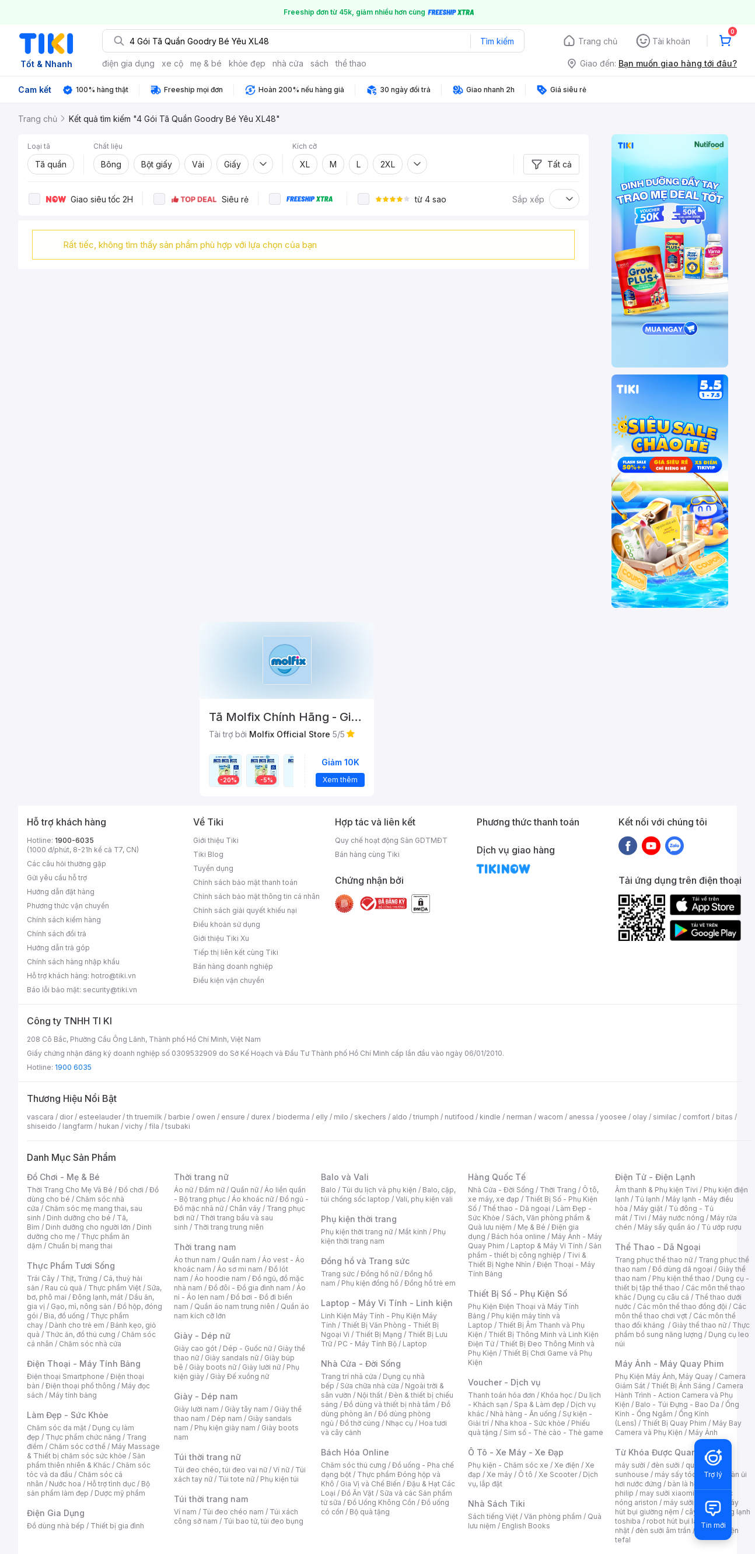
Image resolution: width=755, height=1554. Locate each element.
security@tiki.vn (110, 989)
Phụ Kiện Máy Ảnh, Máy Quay (664, 1376)
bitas (724, 1116)
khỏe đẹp (247, 63)
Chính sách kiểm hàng (64, 919)
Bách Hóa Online (355, 1452)
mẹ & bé (206, 63)
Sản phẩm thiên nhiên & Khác (86, 1460)
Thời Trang (558, 1189)
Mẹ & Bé (532, 1227)
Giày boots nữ (212, 1367)
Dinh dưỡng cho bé (79, 1217)
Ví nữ (281, 1469)
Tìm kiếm (497, 41)
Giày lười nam (196, 1409)
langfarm (77, 1126)
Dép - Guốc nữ (247, 1348)
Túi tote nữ (236, 1479)
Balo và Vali (345, 1177)
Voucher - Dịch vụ (504, 1382)
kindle (490, 1116)
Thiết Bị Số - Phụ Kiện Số (517, 1293)
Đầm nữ (212, 1189)
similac (665, 1116)
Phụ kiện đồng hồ (370, 1283)
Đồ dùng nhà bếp (56, 1525)
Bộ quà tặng (369, 1511)
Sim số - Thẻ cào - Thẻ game (553, 1432)
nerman (519, 1116)
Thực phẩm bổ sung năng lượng (682, 1330)
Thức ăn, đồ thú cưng (81, 1334)
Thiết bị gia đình (117, 1525)
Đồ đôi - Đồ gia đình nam (249, 1287)
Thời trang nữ (201, 1177)
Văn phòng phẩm (553, 1516)
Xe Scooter (558, 1474)
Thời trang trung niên (229, 1227)
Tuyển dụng (213, 868)
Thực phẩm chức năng (83, 1437)
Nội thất (370, 1395)
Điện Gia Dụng (56, 1513)
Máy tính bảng (73, 1395)
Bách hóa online (518, 1236)
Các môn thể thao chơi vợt (680, 1311)
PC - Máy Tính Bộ (367, 1343)
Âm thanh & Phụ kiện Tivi (656, 1189)
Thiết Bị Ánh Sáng (681, 1385)
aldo (399, 1116)
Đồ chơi (131, 1189)
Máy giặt (648, 1208)
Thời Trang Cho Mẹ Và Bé (70, 1189)
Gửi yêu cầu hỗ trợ (57, 877)
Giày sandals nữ (231, 1357)
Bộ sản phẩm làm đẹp (88, 1488)
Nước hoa (65, 1483)
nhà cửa (287, 63)
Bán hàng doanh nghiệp (233, 966)
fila (154, 1126)
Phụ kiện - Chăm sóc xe (508, 1465)
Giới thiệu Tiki (216, 840)
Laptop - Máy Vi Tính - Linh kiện (387, 1303)
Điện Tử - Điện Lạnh (655, 1177)
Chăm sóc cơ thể (77, 1446)
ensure (233, 1116)
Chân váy (245, 1208)
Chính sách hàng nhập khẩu (73, 961)
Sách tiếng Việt (493, 1516)
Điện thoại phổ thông (81, 1385)
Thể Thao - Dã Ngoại (658, 1247)
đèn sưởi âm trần (663, 1530)
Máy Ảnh (703, 1432)
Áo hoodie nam (220, 1278)
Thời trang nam (205, 1247)
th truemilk (144, 1116)
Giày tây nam (246, 1409)
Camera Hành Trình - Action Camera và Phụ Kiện (679, 1395)
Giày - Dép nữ (202, 1335)
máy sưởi (630, 1465)
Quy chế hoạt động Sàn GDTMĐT (391, 840)
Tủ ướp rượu (721, 1227)
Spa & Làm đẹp (539, 1404)
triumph (426, 1116)
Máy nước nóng (678, 1217)
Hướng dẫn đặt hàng (61, 891)
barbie (179, 1116)
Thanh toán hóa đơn (501, 1395)
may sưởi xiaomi (666, 1493)
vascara (40, 1116)
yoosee (613, 1116)
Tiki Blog (208, 854)
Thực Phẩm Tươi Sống (71, 1265)
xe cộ (172, 63)
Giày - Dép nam (205, 1396)
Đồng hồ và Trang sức (365, 1261)
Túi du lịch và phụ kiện (379, 1189)
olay (639, 1116)
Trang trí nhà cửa (349, 1376)
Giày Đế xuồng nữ (239, 1376)
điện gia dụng (128, 63)
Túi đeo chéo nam (233, 1511)
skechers (370, 1116)
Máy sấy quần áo (666, 1227)
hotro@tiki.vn (113, 975)
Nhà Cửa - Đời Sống (361, 1363)
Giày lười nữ (261, 1367)
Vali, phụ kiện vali (424, 1199)
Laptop (415, 1343)
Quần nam (239, 1259)
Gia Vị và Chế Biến (370, 1483)
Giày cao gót (195, 1348)
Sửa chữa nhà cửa (369, 1385)
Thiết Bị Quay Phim (674, 1423)
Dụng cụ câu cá (663, 1297)
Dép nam (226, 1418)
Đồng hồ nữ (380, 1273)
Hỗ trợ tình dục (111, 1483)
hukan (109, 1126)
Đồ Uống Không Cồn (381, 1502)
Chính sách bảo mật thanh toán (245, 882)
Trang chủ (597, 41)
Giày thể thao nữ (699, 1325)
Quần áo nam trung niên (234, 1306)
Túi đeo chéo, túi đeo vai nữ (220, 1469)
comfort (696, 1116)
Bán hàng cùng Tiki (367, 854)
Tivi (640, 1217)
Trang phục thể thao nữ (654, 1259)
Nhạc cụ (399, 1423)
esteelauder (100, 1116)
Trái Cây (41, 1278)
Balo (328, 1189)
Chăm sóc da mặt (56, 1427)
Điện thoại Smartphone (65, 1376)
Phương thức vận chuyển (68, 905)
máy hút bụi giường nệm (677, 1507)
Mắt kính (413, 1231)
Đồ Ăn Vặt (357, 1493)
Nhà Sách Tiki (496, 1503)
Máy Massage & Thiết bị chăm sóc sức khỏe (93, 1451)
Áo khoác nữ (253, 1199)
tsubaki (177, 1126)
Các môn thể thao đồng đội (682, 1306)
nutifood (459, 1116)
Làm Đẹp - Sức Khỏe (68, 1415)
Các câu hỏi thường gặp (66, 863)
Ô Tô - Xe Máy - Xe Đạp (516, 1452)
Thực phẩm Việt (114, 1287)
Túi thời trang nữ (207, 1457)
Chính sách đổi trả (56, 933)
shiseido (42, 1126)
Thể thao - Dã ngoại (516, 1208)
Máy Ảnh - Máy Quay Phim (669, 1363)
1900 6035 (73, 1067)
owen (205, 1116)
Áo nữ (183, 1189)
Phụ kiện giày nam (225, 1427)
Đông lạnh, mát (97, 1297)
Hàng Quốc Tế (497, 1177)
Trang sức (338, 1273)
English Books (526, 1525)
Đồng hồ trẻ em (430, 1283)
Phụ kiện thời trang (359, 1219)
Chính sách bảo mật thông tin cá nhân (256, 896)
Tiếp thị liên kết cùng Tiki (235, 952)
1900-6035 (74, 840)
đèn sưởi (665, 1465)
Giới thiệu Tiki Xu (221, 938)
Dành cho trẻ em (76, 1325)
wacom (550, 1116)
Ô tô (525, 1474)
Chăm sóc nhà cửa (90, 1343)
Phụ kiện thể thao (681, 1278)
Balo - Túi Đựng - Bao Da (677, 1404)
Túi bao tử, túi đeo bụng (263, 1521)
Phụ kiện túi (279, 1479)
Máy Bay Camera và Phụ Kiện (678, 1428)
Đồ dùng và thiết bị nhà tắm (389, 1404)
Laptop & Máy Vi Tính (547, 1245)
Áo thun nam (195, 1259)
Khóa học (556, 1395)
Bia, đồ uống (64, 1315)
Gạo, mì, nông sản (81, 1306)
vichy (134, 1126)
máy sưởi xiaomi (690, 1502)
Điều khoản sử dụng (226, 924)
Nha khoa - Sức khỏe (530, 1423)
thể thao (350, 63)
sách (319, 63)
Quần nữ (244, 1189)
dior (66, 1116)
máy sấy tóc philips (688, 1474)
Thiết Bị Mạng (378, 1334)
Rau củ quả (63, 1287)
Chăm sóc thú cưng (353, 1465)
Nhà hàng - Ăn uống (523, 1413)
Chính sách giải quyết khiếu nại (245, 910)
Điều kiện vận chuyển (228, 980)
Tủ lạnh (647, 1199)
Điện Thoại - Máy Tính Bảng (84, 1363)
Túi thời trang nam (211, 1499)
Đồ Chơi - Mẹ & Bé (63, 1177)
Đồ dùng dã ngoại (682, 1269)
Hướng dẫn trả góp (58, 947)
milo (341, 1116)
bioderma (293, 1116)
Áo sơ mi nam (240, 1269)
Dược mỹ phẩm (120, 1493)
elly (322, 1116)
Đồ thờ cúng (360, 1423)
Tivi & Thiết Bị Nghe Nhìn (527, 1260)
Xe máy (499, 1474)
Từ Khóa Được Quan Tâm (665, 1452)
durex (261, 1116)
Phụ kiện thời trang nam (383, 1236)
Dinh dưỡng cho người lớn (88, 1227)
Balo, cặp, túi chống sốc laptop (388, 1194)
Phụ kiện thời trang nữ (357, 1231)
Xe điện (566, 1465)
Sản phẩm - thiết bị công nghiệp (535, 1250)
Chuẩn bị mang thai (80, 1245)
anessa (581, 1116)
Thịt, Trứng (79, 1278)
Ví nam (185, 1511)
